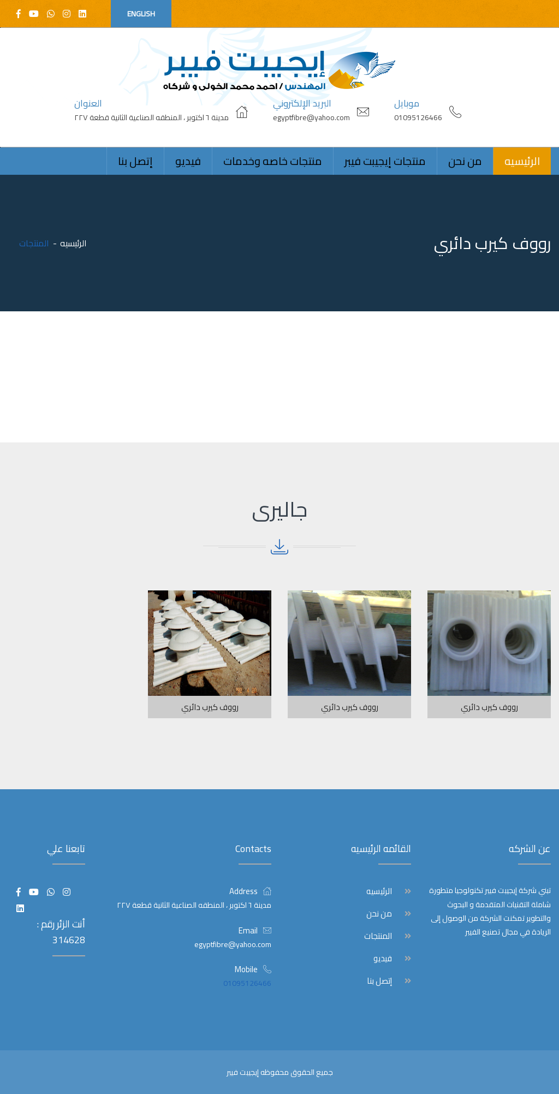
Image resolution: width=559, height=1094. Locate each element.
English (141, 14)
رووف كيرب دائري (489, 707)
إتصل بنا (135, 161)
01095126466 (418, 117)
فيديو (188, 161)
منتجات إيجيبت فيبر (385, 161)
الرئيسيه (522, 161)
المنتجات (378, 936)
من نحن (465, 161)
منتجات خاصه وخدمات (272, 161)
